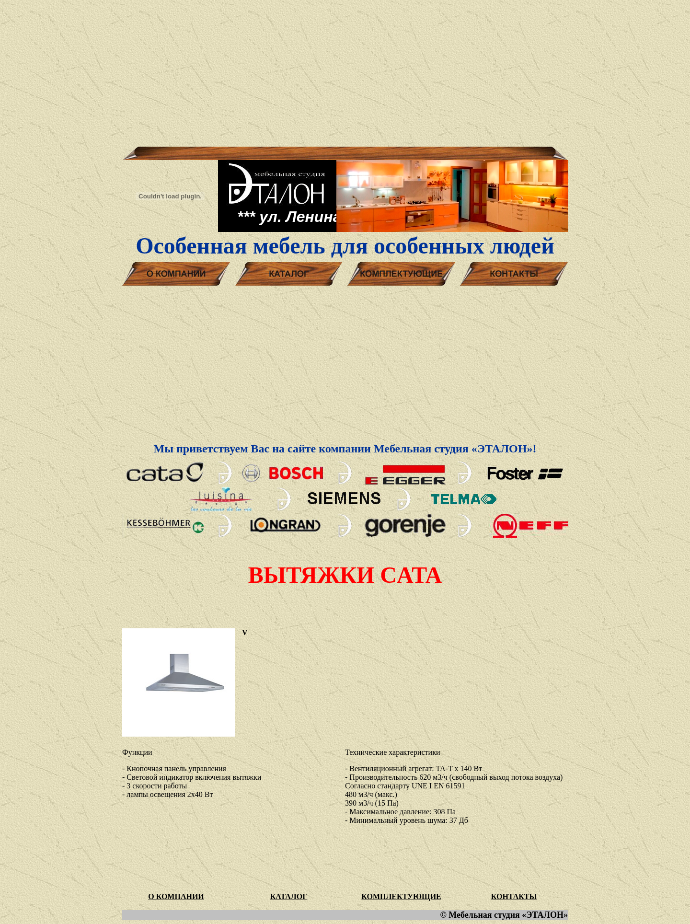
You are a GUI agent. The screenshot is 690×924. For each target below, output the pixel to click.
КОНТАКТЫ (514, 896)
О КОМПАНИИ (176, 896)
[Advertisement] (345, 71)
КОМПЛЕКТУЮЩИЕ (401, 896)
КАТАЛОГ (289, 896)
